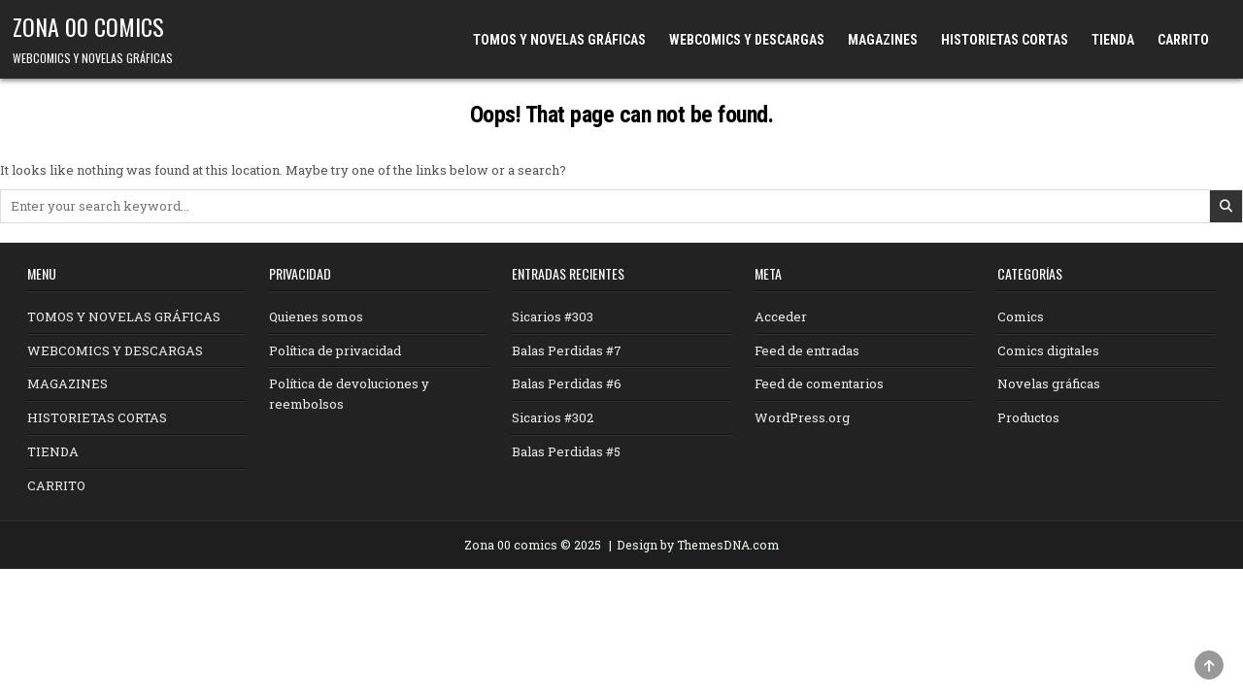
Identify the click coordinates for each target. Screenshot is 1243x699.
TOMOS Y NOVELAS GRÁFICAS (559, 40)
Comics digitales (1048, 350)
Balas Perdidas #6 (567, 383)
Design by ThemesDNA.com (698, 544)
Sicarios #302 (552, 417)
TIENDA (1113, 40)
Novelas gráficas (1048, 383)
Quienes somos (316, 316)
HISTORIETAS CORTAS (1004, 40)
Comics (1020, 316)
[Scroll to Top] (1209, 665)
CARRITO (1183, 40)
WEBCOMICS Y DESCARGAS (746, 40)
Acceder (781, 316)
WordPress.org (802, 417)
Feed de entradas (807, 350)
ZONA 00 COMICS (88, 26)
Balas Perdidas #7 (567, 350)
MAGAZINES (883, 40)
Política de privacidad (335, 350)
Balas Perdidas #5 (566, 451)
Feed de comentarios (819, 383)
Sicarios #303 (552, 316)
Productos (1028, 417)
